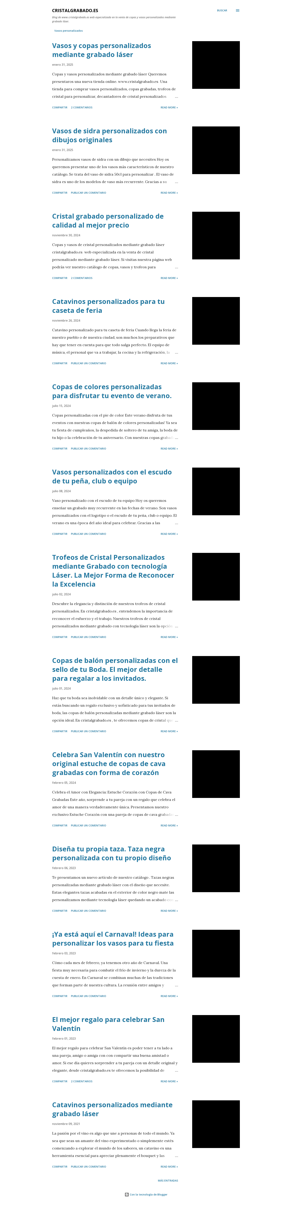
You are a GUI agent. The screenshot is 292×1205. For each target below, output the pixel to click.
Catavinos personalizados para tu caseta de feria (108, 306)
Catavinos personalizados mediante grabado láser (112, 1109)
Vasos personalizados (68, 30)
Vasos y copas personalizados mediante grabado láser (101, 50)
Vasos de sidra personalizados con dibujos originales (109, 135)
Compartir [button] (59, 107)
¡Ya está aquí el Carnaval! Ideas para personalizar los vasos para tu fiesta (113, 939)
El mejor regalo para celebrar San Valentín (108, 1024)
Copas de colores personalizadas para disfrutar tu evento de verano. (112, 391)
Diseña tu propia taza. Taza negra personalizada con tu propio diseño (111, 853)
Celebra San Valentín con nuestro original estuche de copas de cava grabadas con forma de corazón (109, 763)
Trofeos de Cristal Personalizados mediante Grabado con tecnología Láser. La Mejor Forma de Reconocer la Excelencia (113, 571)
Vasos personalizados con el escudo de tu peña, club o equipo (112, 476)
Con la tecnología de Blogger (146, 1194)
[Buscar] (222, 10)
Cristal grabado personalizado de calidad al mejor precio (108, 221)
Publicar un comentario (88, 192)
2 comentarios (81, 107)
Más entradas (168, 1180)
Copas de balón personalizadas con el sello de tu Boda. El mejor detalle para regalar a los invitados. (115, 669)
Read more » (169, 107)
